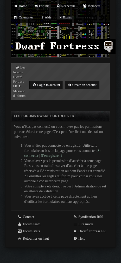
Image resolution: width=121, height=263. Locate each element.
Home (20, 6)
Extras (65, 17)
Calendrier (23, 17)
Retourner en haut (33, 238)
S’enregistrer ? (51, 156)
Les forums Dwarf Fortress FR (19, 76)
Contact (25, 217)
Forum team (29, 224)
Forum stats (28, 231)
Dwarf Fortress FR (89, 231)
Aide (45, 17)
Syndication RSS (88, 217)
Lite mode (83, 224)
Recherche (66, 6)
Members (91, 6)
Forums (41, 6)
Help (79, 238)
